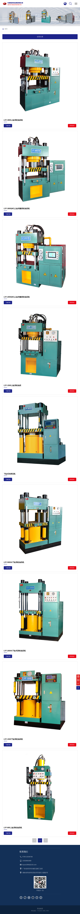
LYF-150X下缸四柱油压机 (13, 739)
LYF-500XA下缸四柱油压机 (14, 562)
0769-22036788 (27, 857)
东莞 (44, 910)
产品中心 (40, 15)
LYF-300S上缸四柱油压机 (13, 120)
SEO (47, 910)
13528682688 (26, 861)
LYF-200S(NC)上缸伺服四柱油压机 (17, 297)
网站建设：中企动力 (36, 910)
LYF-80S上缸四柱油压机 (13, 827)
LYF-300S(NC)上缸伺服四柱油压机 (17, 208)
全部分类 (40, 37)
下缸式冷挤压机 (9, 474)
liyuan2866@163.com (29, 864)
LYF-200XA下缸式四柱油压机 (15, 651)
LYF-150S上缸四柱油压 (12, 385)
